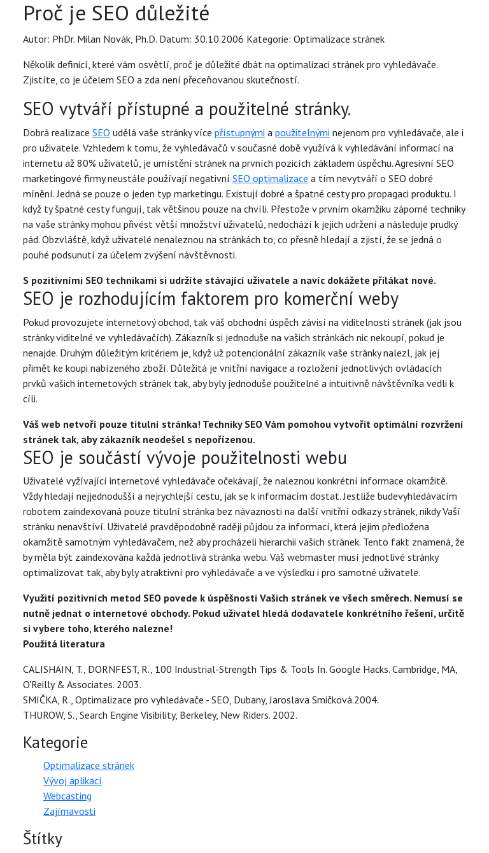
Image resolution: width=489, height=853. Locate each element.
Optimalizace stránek (88, 765)
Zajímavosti (69, 811)
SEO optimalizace (270, 178)
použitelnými (302, 132)
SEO (101, 132)
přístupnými (240, 132)
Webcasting (67, 795)
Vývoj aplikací (72, 780)
